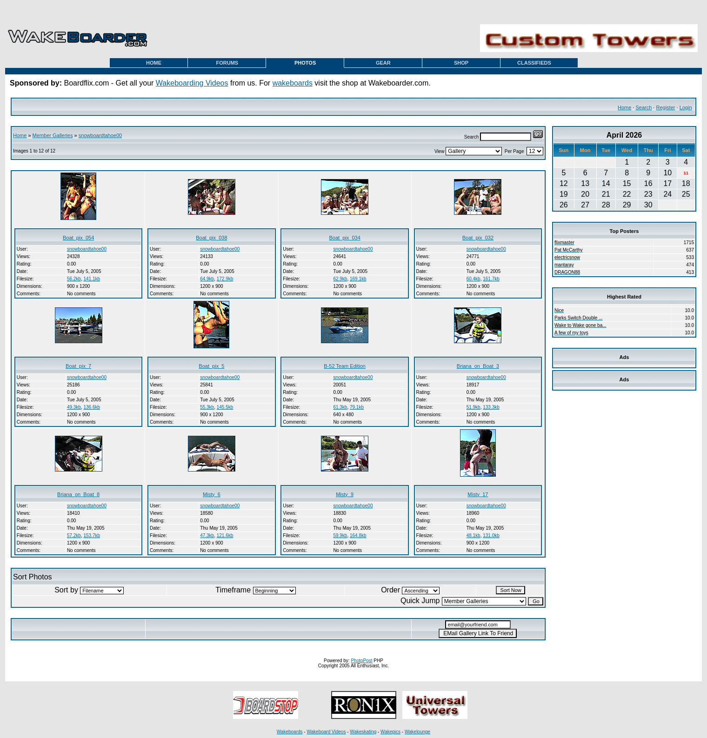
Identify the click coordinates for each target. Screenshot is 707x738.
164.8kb (358, 535)
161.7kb (491, 278)
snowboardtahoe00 (100, 135)
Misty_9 (345, 494)
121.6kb (225, 535)
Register (665, 107)
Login (686, 107)
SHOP (461, 63)
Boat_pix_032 (478, 237)
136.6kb (91, 407)
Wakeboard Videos (326, 731)
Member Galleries (53, 135)
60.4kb (473, 278)
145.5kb (225, 407)
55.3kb (207, 407)
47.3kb (207, 535)
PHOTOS (305, 63)
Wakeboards (290, 731)
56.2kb (74, 278)
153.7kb (91, 535)
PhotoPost (361, 660)
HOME (153, 63)
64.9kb (207, 278)
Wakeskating (363, 731)
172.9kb (225, 278)
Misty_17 (477, 494)
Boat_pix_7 (78, 366)
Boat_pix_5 (211, 366)
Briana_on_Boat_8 (78, 494)
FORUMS (227, 63)
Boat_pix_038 (211, 237)
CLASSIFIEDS (534, 63)
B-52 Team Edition (345, 366)
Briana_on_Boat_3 (478, 366)
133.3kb (491, 407)
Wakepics (390, 731)
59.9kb (340, 535)
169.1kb (358, 278)
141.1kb (91, 278)
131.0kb (491, 535)
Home (624, 107)
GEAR (383, 63)
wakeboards (293, 83)
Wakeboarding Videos (192, 83)
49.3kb (74, 407)
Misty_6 (211, 494)
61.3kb (340, 407)
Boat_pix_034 (344, 237)
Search (643, 107)
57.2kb (74, 535)
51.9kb (473, 407)
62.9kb (340, 278)
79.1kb (357, 407)
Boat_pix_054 (78, 237)
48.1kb (473, 535)
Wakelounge (417, 731)
